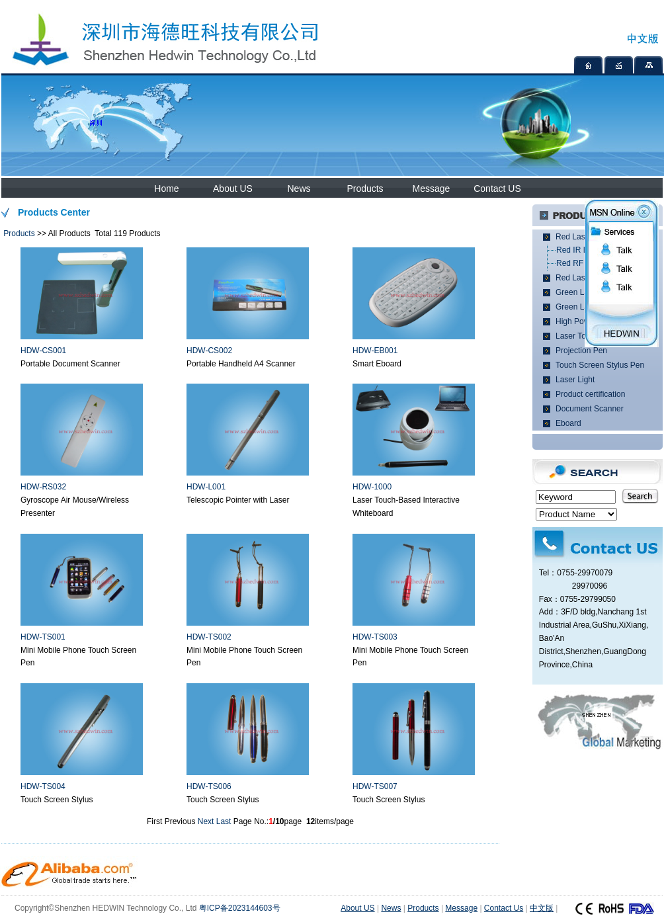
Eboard (568, 423)
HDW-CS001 (43, 350)
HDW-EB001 (375, 350)
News (298, 188)
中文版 (542, 908)
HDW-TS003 (375, 637)
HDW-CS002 (209, 350)
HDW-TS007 (375, 786)
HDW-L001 (206, 486)
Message (431, 188)
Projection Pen (581, 350)
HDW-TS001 (43, 637)
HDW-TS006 (209, 786)
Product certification (590, 394)
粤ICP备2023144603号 (239, 908)
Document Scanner (590, 408)
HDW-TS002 (209, 637)
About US (233, 188)
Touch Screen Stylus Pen (600, 365)
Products (365, 188)
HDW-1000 (372, 486)
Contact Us (503, 908)
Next (206, 821)
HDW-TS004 (43, 786)
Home (166, 188)
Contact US (497, 188)
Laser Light (575, 379)
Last (223, 821)
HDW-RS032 (43, 486)
